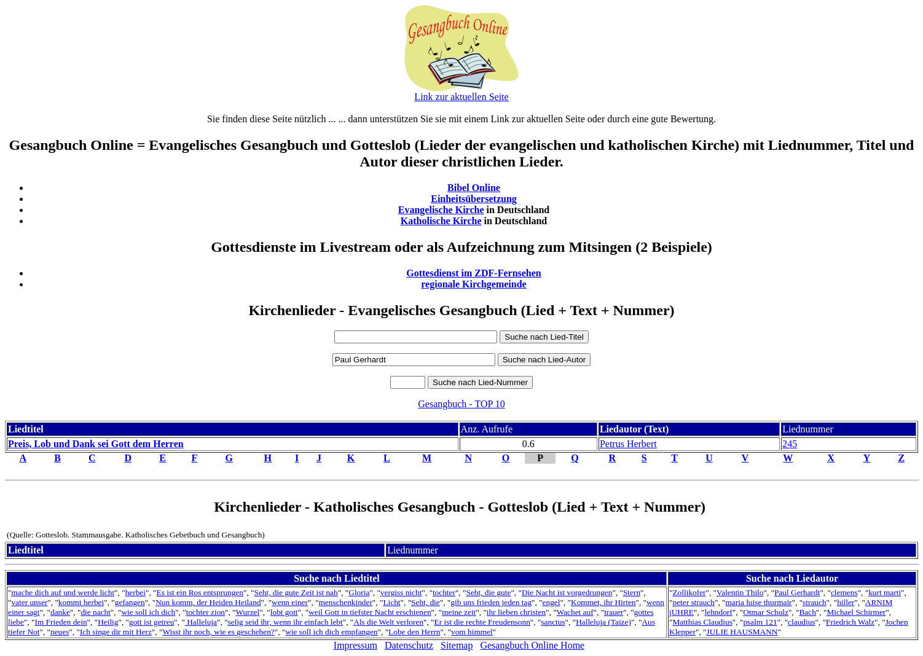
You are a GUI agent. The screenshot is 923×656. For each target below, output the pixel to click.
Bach (807, 612)
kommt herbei (81, 602)
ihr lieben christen (516, 612)
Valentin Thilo (740, 592)
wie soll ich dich (148, 612)
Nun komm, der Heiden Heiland (208, 602)
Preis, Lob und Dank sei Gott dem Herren (96, 444)
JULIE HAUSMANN (742, 631)
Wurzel (248, 612)
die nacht (95, 612)
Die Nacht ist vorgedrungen (567, 592)
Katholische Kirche (441, 221)
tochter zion (205, 612)
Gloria (358, 592)
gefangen (130, 602)
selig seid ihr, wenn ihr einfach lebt (285, 622)
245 (789, 444)
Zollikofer (688, 592)
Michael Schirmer (856, 612)
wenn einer (290, 602)
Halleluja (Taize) (603, 622)
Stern (631, 592)
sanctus (553, 622)
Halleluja (201, 622)
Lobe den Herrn (414, 631)
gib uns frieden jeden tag (491, 602)
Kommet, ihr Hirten (603, 602)
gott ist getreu (151, 622)
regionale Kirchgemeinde (473, 284)
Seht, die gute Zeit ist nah (295, 592)
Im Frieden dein (60, 622)
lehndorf (719, 612)
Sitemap (457, 645)
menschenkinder (345, 602)
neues (59, 631)
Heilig (108, 622)
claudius (801, 622)
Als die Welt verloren (388, 622)
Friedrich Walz (850, 622)
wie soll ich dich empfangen (331, 631)
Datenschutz (409, 645)
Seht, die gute (488, 592)
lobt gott (284, 612)
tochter (444, 592)
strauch (815, 602)
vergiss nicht (401, 592)
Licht (391, 602)
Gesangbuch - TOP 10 (461, 404)
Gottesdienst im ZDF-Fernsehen (473, 273)
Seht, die (425, 602)
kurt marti (884, 592)
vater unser (29, 602)
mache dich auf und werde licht (62, 592)
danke (60, 612)
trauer (613, 612)
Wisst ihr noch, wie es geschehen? (218, 631)
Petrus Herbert (628, 444)
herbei (135, 592)
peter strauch (693, 602)
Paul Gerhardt (797, 592)
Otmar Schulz (765, 612)
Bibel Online (473, 187)
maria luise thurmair (758, 602)
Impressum (355, 645)
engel (551, 602)
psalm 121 (760, 622)
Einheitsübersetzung (474, 198)
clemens (844, 592)
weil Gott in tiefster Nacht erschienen (369, 612)
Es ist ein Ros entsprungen (200, 592)
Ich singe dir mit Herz (116, 631)
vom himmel (472, 631)
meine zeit (459, 612)
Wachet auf (575, 612)
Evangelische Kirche (441, 210)
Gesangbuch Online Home (532, 645)
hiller (845, 602)
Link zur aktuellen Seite (461, 97)
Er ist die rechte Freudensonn (482, 622)
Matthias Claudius (702, 622)
